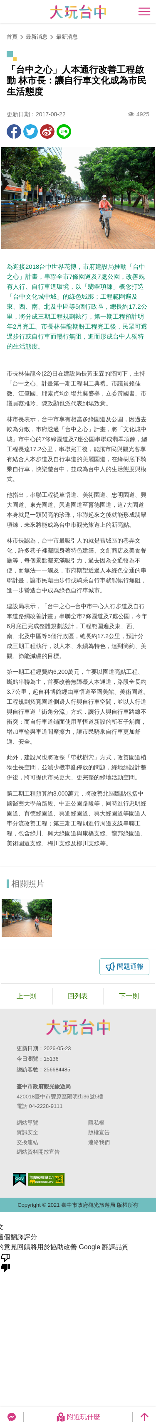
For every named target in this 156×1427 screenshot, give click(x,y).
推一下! (30, 131)
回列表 (78, 996)
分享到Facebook (14, 131)
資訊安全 (27, 1132)
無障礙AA (46, 1179)
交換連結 (27, 1142)
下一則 (129, 996)
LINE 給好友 (64, 131)
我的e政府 (19, 1179)
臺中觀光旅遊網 (78, 12)
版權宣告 (99, 1132)
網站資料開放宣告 (38, 1152)
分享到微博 (47, 131)
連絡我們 (99, 1142)
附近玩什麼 (78, 1417)
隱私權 (96, 1123)
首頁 (12, 37)
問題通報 (130, 966)
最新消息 (67, 37)
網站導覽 (27, 1123)
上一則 (27, 996)
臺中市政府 (78, 1027)
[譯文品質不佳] (5, 1262)
